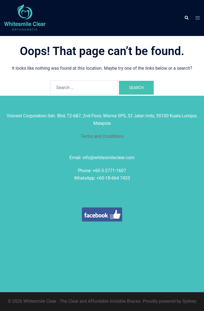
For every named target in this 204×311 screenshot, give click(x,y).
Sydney (189, 301)
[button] (186, 18)
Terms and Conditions (101, 136)
